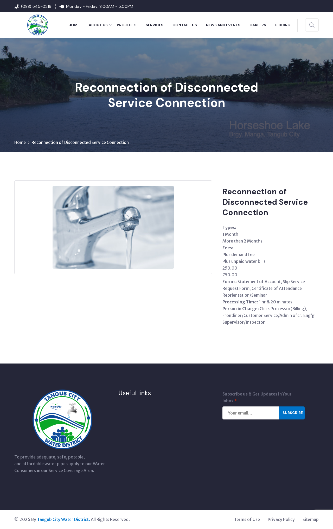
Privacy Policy (281, 519)
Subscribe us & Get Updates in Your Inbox (257, 398)
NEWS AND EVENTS (223, 25)
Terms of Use (247, 519)
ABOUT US (98, 25)
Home (20, 142)
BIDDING (282, 25)
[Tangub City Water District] (31, 24)
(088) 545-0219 (36, 6)
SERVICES (154, 25)
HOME (74, 25)
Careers (257, 25)
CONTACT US (184, 25)
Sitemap (311, 519)
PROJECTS (127, 25)
